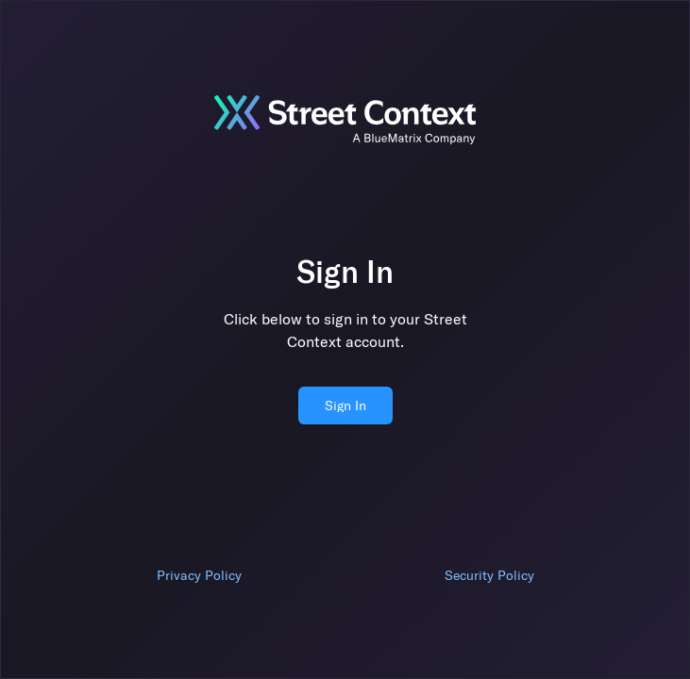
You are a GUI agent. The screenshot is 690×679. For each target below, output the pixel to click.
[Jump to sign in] (345, 119)
